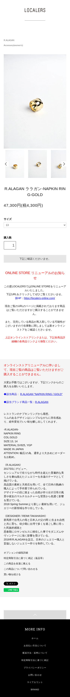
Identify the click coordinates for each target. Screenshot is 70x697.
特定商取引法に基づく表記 (35, 660)
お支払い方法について (35, 645)
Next (63, 163)
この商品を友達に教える (17, 563)
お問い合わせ (35, 675)
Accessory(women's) (13, 45)
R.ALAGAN (9, 40)
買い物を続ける (12, 574)
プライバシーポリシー (35, 668)
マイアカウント (35, 682)
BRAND (35, 689)
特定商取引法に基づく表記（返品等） (24, 558)
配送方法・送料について (35, 653)
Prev (6, 163)
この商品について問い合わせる (21, 569)
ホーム (35, 638)
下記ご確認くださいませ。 (35, 258)
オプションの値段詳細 (16, 552)
